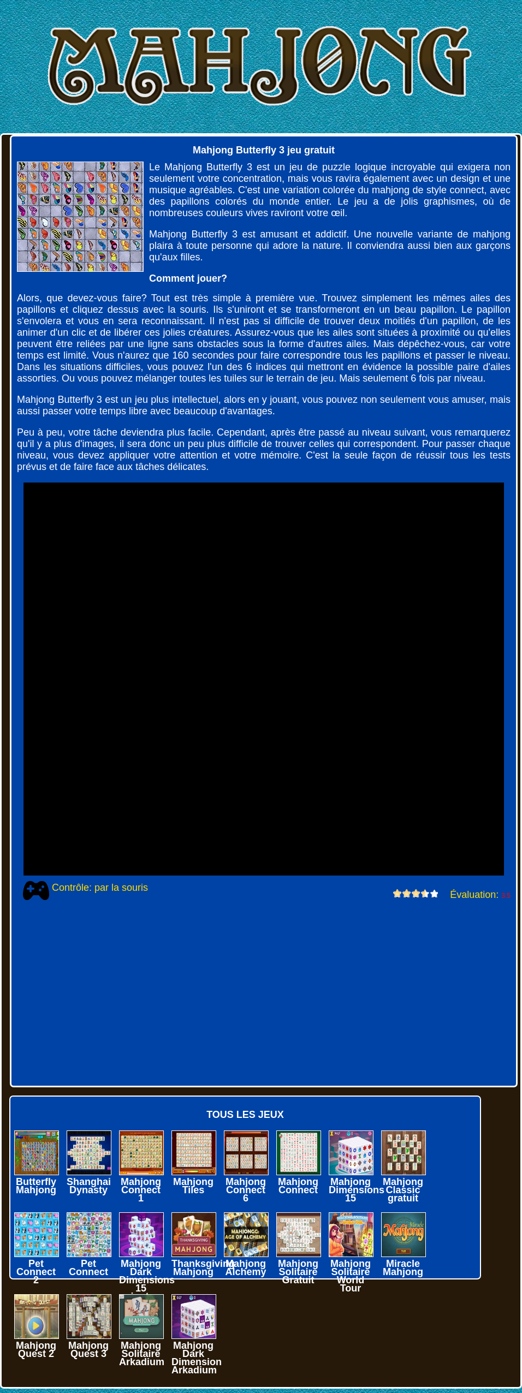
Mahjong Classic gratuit (403, 1190)
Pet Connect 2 (36, 1271)
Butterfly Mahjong (36, 1185)
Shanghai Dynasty (89, 1185)
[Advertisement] (257, 992)
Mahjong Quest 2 (36, 1349)
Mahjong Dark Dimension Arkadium (196, 1358)
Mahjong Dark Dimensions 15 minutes (147, 1280)
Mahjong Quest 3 (88, 1349)
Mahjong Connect (298, 1185)
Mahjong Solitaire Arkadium (141, 1353)
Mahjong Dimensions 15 (356, 1190)
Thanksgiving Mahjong (203, 1267)
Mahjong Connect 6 (246, 1190)
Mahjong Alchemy (245, 1267)
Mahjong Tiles (193, 1185)
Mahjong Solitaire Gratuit (298, 1271)
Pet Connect (88, 1267)
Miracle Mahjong (403, 1267)
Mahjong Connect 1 (141, 1190)
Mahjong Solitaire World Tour (350, 1276)
